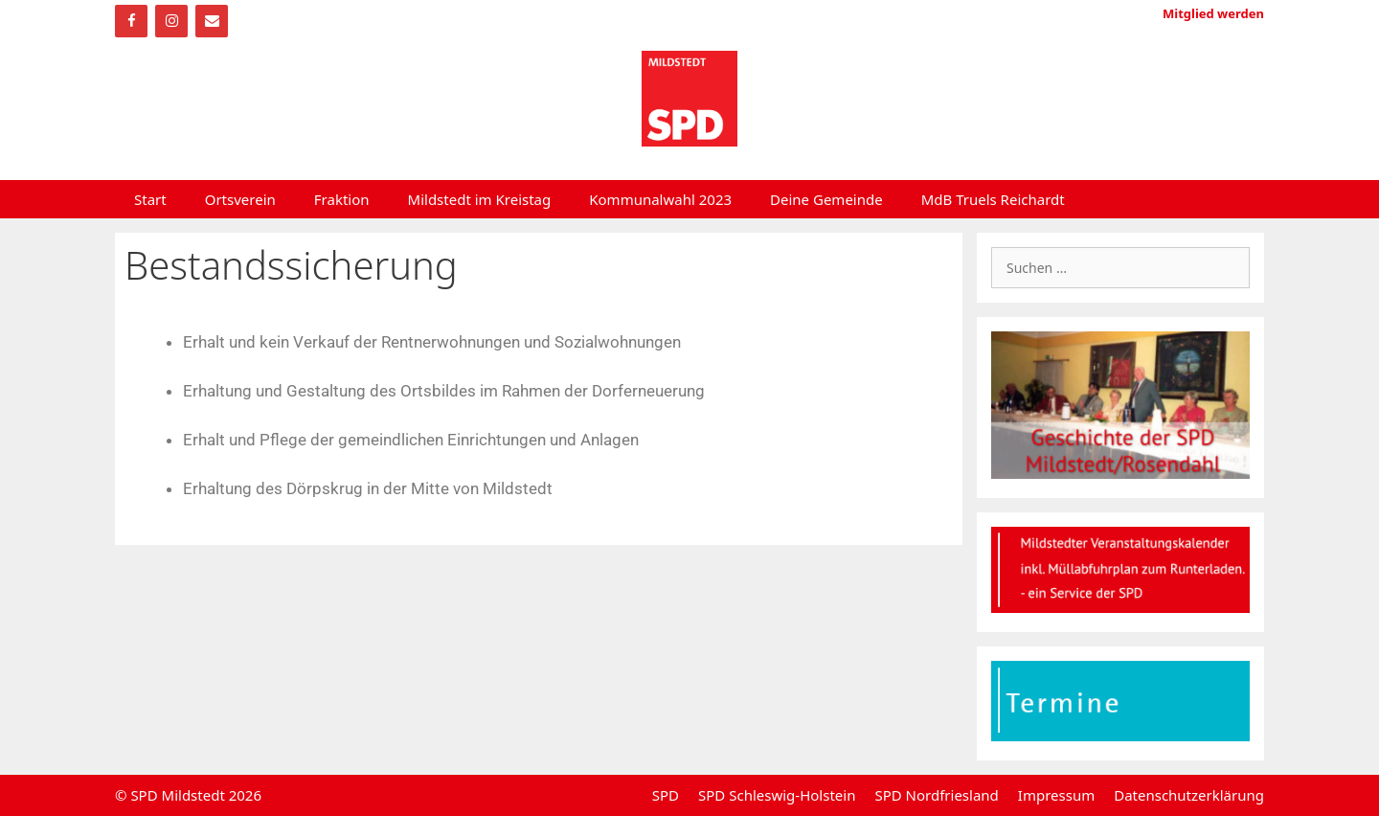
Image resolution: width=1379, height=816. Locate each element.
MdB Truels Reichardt (993, 199)
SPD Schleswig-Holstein (776, 795)
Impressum (1056, 795)
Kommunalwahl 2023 (660, 199)
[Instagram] (171, 21)
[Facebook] (131, 21)
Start (150, 199)
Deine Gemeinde (826, 199)
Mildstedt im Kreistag (480, 199)
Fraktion (342, 199)
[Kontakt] (211, 21)
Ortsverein (240, 199)
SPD (665, 795)
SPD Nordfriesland (936, 795)
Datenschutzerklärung (1189, 795)
